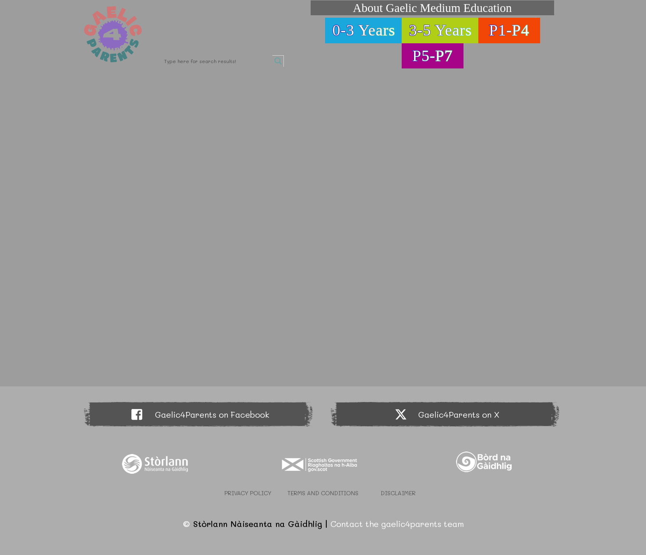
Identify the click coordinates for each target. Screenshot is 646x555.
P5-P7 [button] (432, 55)
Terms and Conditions (323, 493)
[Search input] (217, 61)
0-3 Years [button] (364, 30)
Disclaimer (398, 493)
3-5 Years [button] (440, 30)
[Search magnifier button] (278, 61)
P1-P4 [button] (509, 30)
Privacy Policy (248, 493)
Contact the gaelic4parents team (397, 523)
